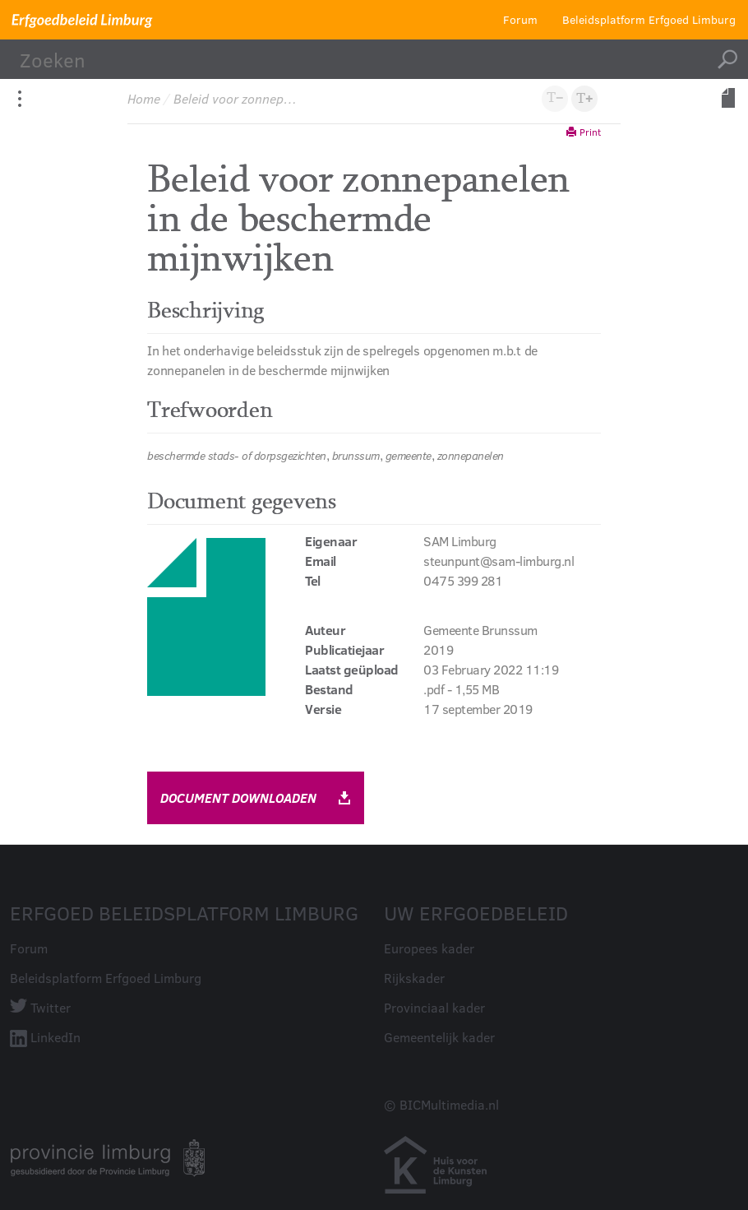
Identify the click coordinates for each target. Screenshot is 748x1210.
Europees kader (429, 948)
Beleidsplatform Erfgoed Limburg (105, 977)
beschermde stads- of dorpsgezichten (236, 455)
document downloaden (255, 797)
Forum (29, 948)
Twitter (50, 1007)
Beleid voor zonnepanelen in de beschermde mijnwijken (236, 98)
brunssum (356, 455)
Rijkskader (414, 977)
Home (143, 98)
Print (583, 131)
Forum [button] (520, 19)
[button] (584, 99)
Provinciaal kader (434, 1007)
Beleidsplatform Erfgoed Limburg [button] (649, 19)
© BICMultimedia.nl (441, 1104)
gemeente (409, 455)
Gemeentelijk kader (439, 1036)
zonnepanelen (470, 455)
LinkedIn (55, 1036)
